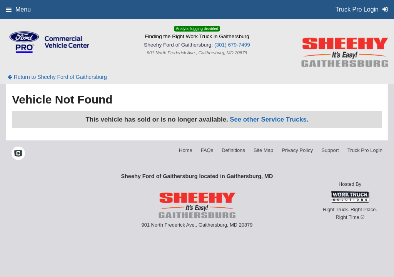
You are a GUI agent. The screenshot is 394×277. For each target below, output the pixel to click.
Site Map (263, 150)
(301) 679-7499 (232, 45)
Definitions (233, 150)
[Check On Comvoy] (18, 154)
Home (185, 150)
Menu (18, 9)
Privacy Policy (297, 150)
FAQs (207, 150)
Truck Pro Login (364, 150)
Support (330, 150)
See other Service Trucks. (269, 119)
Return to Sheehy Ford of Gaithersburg (57, 77)
